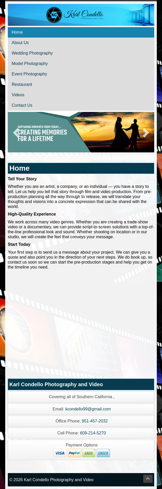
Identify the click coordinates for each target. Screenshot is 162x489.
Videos (18, 95)
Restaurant (22, 84)
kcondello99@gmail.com (88, 409)
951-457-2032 (95, 421)
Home (17, 32)
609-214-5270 (93, 433)
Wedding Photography (32, 53)
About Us (20, 42)
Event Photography (29, 74)
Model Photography (30, 63)
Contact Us (22, 105)
